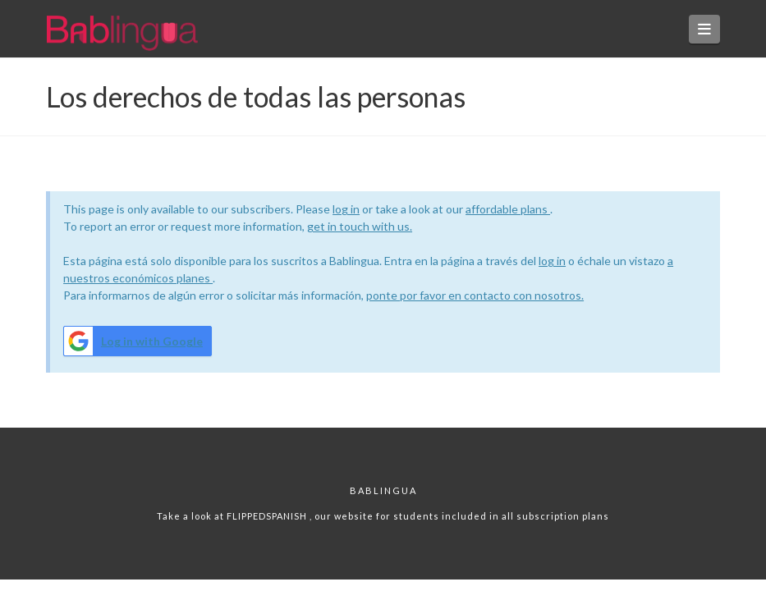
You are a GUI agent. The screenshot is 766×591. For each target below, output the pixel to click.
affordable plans (508, 209)
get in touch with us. (359, 226)
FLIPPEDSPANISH (268, 516)
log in (346, 209)
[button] (705, 29)
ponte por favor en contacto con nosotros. (475, 295)
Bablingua (383, 490)
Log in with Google (133, 341)
